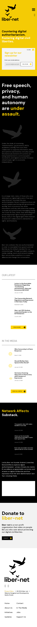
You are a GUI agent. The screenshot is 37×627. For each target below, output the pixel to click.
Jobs (18, 612)
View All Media (18, 391)
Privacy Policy (9, 591)
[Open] (33, 9)
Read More (18, 327)
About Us (8, 608)
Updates (8, 617)
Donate (8, 538)
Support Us (21, 617)
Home (7, 603)
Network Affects (15, 411)
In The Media (21, 608)
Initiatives (9, 612)
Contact (19, 603)
